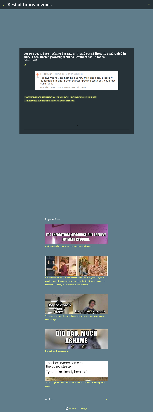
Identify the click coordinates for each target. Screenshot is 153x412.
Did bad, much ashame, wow (57, 351)
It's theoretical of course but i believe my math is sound (68, 246)
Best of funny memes (29, 4)
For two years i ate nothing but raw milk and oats (46, 97)
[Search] (149, 5)
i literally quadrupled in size (83, 97)
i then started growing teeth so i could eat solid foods (49, 101)
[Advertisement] (76, 28)
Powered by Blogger (76, 408)
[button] (25, 65)
